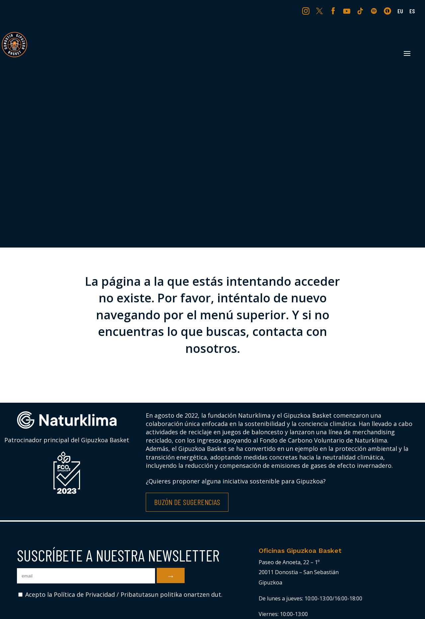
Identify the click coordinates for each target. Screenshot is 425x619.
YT (347, 10)
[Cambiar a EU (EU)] (400, 13)
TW (319, 10)
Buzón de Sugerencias (187, 502)
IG (307, 10)
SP (375, 10)
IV (389, 10)
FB (334, 10)
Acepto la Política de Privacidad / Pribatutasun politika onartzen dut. (120, 594)
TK (361, 10)
